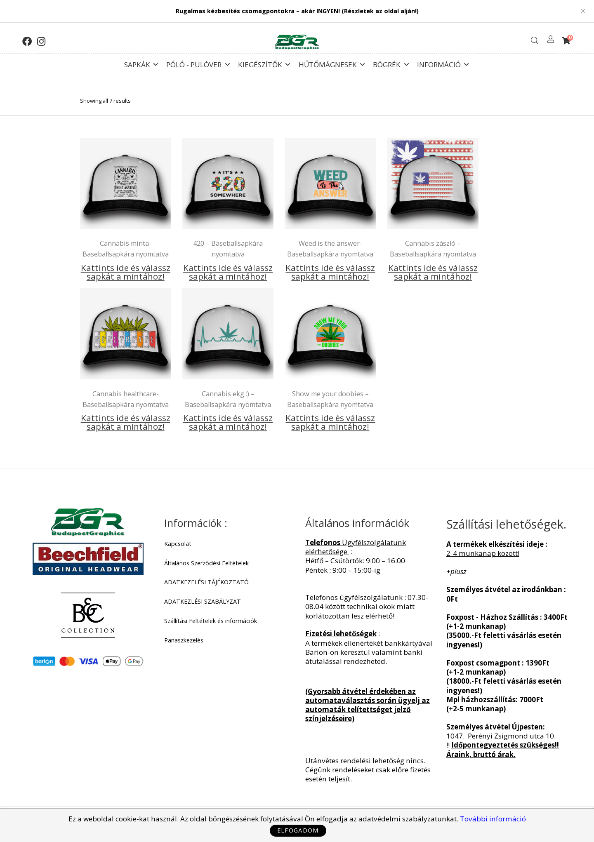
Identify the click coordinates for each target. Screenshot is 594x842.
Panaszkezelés (183, 640)
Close (583, 11)
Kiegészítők (264, 63)
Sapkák (141, 63)
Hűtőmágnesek (332, 63)
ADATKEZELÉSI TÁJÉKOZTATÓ (206, 582)
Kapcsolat (177, 544)
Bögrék (391, 63)
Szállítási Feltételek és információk (210, 621)
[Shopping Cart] (566, 41)
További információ (493, 818)
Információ (443, 63)
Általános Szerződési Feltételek (206, 563)
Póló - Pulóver (198, 63)
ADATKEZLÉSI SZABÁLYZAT (202, 601)
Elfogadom (298, 830)
